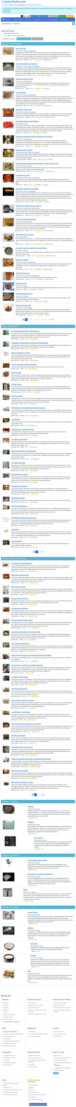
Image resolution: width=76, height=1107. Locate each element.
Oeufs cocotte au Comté (24, 79)
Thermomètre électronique (37, 860)
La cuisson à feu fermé (19, 439)
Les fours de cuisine (18, 735)
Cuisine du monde (33, 1007)
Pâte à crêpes (32, 1097)
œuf (29, 971)
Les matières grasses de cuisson (22, 700)
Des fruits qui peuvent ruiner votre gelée (25, 632)
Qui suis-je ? (34, 16)
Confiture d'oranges (23, 273)
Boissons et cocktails (9, 1015)
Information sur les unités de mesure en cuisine (28, 408)
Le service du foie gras (19, 689)
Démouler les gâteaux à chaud (22, 782)
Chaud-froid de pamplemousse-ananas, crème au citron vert (37, 163)
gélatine (30, 928)
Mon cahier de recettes (35, 1058)
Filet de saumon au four (24, 294)
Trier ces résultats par (24, 39)
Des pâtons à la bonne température (40, 874)
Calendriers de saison (9, 1043)
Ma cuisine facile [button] (54, 19)
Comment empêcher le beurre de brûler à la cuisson (34, 137)
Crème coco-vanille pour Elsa (26, 219)
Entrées (5, 1003)
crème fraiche (32, 912)
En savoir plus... (7, 12)
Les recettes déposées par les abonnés (62, 1011)
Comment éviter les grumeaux (22, 747)
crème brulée (43, 227)
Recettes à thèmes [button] (17, 19)
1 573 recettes (6, 5)
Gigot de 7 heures (22, 260)
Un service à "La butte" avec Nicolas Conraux (27, 665)
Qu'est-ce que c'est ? (34, 1055)
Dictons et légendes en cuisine (37, 1014)
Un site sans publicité (60, 1060)
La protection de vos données (62, 1068)
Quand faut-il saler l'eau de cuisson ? (28, 206)
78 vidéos (38, 5)
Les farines (15, 529)
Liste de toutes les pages (10, 1092)
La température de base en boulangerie (25, 331)
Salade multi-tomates (23, 305)
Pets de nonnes (21, 283)
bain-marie (28, 69)
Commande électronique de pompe (23, 518)
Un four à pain (16, 384)
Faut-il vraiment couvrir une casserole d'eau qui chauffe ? (31, 655)
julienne (64, 240)
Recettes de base (8, 1017)
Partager (61, 16)
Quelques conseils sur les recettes (13, 1034)
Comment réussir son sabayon (26, 64)
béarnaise (45, 58)
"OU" (5, 36)
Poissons (6, 1005)
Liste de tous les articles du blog (12, 1090)
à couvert (64, 115)
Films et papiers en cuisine (20, 353)
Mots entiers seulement (11, 33)
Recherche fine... (37, 39)
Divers (5, 1012)
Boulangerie (32, 1003)
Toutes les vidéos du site (10, 1094)
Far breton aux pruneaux (35, 1099)
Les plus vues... (7, 1087)
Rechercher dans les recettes (62, 1007)
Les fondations (16, 541)
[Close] (74, 8)
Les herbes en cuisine (9, 1058)
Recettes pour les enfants (35, 1005)
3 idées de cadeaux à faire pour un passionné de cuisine (31, 759)
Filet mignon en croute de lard (37, 1094)
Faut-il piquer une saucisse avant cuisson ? (26, 724)
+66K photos (30, 5)
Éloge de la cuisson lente (20, 575)
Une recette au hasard (60, 1003)
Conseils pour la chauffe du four (22, 429)
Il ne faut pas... (58, 1036)
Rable (25, 890)
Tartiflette (31, 1090)
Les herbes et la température (21, 563)
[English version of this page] (25, 16)
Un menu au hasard (59, 1005)
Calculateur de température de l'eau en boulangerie (29, 343)
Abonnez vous (53, 16)
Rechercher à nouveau (9, 39)
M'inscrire (31, 1064)
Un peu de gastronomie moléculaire (24, 364)
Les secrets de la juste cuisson (21, 620)
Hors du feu (38, 838)
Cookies (30, 1087)
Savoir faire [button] (28, 19)
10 (49, 319)
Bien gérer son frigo (18, 587)
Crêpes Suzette (32, 1085)
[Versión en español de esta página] (28, 16)
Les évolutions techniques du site (63, 1062)
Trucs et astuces (8, 1019)
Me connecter (32, 1067)
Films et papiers (7, 1065)
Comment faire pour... (60, 1034)
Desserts (6, 1010)
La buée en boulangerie (19, 677)
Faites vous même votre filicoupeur (23, 451)
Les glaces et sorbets (9, 1055)
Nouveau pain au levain (24, 150)
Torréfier (31, 807)
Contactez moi (43, 16)
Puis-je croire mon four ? (19, 598)
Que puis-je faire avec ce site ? (62, 1058)
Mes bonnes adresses (9, 1046)
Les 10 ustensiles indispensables (37, 1034)
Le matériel (31, 1031)
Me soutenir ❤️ (65, 19)
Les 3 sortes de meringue (20, 644)
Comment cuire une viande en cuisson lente (31, 248)
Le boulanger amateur (19, 486)
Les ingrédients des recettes (11, 1041)
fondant (33, 955)
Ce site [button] (45, 19)
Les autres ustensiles (34, 1036)
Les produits (7, 1038)
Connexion (70, 16)
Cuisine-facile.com (14, 1)
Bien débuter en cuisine (19, 474)
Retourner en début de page (38, 1104)
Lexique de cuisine (8, 1036)
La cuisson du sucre (23, 175)
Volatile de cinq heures (24, 110)
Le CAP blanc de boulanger (20, 712)
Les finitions (15, 419)
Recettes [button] (7, 19)
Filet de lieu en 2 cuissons (25, 234)
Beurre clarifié (21, 48)
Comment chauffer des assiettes (27, 189)
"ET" (11, 36)
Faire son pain (16, 373)
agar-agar (34, 943)
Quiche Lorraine (33, 1092)
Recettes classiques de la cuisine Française (37, 1011)
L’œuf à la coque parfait (19, 771)
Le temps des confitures (19, 608)
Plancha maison (16, 396)
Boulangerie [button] (37, 19)
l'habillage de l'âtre (18, 498)
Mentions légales (59, 1070)
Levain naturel (21, 92)
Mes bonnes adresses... (19, 506)
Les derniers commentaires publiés (11, 1084)
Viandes (5, 1007)
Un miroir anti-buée (18, 463)
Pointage (31, 822)
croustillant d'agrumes (38, 169)
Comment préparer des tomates (27, 121)
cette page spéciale (26, 158)
